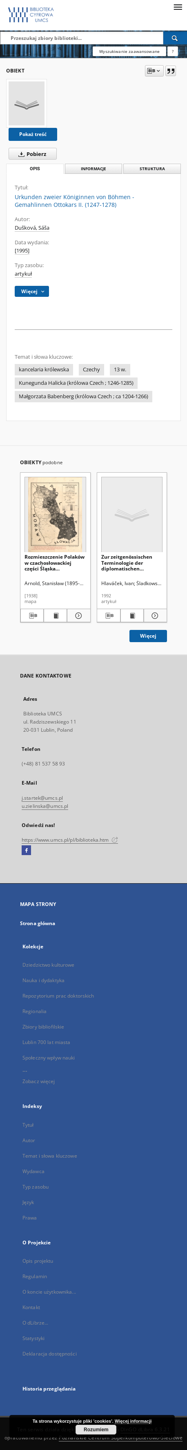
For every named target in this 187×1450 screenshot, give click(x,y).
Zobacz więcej (38, 1081)
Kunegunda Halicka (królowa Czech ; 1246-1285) (76, 383)
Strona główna (38, 923)
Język (28, 1202)
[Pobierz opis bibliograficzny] (32, 615)
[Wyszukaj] (175, 37)
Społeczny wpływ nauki (48, 1057)
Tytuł (28, 1124)
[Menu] (177, 6)
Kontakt (31, 1307)
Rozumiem (96, 1429)
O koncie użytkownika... (49, 1291)
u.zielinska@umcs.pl (45, 806)
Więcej (148, 635)
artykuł (23, 273)
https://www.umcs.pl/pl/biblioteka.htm (70, 839)
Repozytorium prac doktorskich (58, 995)
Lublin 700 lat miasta (46, 1042)
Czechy (91, 369)
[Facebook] (26, 850)
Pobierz (30, 154)
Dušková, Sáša (32, 227)
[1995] (22, 250)
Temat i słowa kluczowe (49, 1155)
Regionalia (34, 1011)
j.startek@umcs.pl (42, 797)
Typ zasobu (35, 1186)
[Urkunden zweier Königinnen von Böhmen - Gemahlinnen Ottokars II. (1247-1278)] (27, 103)
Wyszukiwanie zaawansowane (129, 51)
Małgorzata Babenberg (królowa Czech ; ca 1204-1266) (83, 396)
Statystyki (33, 1338)
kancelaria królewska (44, 369)
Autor (29, 1140)
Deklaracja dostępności (49, 1353)
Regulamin (34, 1276)
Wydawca (33, 1171)
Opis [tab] (35, 168)
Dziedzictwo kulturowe (48, 964)
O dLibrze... (35, 1322)
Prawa (29, 1217)
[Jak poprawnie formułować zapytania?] (172, 51)
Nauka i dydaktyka (43, 980)
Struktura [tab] (152, 168)
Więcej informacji (133, 1421)
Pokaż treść (33, 134)
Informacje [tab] (93, 168)
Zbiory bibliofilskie (43, 1026)
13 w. (120, 369)
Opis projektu (37, 1260)
